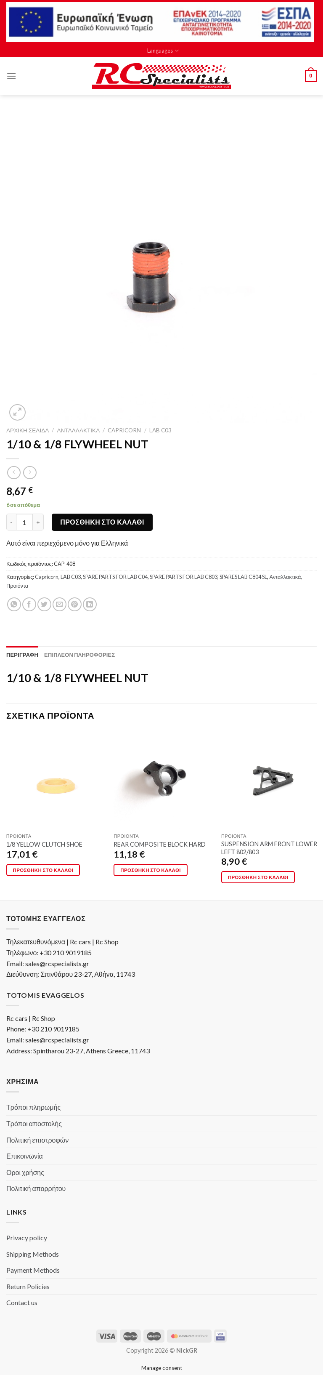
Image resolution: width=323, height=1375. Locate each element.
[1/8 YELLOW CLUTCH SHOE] (55, 780)
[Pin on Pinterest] (75, 604)
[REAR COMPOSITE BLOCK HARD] (163, 780)
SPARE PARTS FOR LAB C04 (115, 576)
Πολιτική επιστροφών (37, 1140)
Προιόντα (17, 585)
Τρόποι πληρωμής (33, 1107)
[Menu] (11, 76)
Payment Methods (33, 1270)
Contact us (21, 1302)
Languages (162, 51)
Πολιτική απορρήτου (36, 1188)
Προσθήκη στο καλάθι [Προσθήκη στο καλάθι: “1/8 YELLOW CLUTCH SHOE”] (43, 870)
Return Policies (28, 1286)
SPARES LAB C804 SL (243, 576)
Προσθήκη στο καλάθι (102, 522)
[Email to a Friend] (59, 604)
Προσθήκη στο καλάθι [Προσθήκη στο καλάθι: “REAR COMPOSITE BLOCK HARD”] (150, 870)
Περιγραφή (22, 654)
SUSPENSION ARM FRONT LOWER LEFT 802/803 (269, 847)
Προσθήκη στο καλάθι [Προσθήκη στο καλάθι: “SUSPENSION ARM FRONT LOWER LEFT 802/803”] (258, 877)
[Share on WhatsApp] (14, 604)
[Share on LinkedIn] (90, 604)
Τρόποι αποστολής (34, 1123)
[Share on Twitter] (44, 604)
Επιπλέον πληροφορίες (79, 654)
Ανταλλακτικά (78, 430)
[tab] (22, 654)
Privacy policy (26, 1238)
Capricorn (124, 430)
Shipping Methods (32, 1254)
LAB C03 (160, 430)
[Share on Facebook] (29, 604)
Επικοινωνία (24, 1156)
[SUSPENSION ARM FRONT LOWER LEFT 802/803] (270, 780)
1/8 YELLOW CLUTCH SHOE (44, 844)
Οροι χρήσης (25, 1172)
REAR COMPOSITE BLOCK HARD (160, 844)
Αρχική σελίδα (27, 430)
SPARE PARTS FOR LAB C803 (183, 576)
